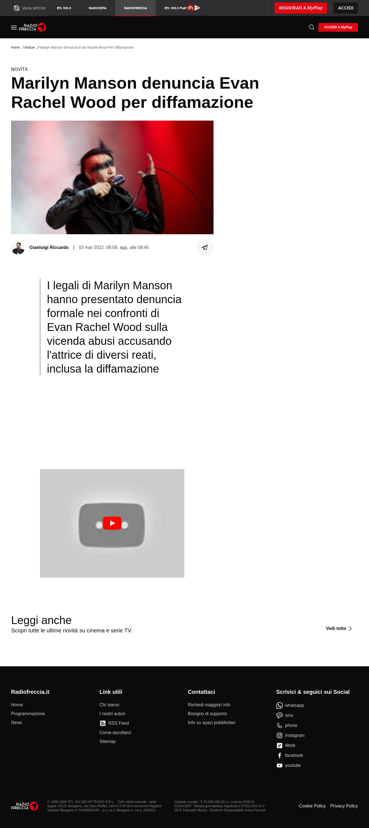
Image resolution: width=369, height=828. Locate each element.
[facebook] (289, 755)
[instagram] (290, 735)
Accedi (345, 8)
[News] (16, 722)
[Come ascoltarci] (115, 732)
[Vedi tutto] (340, 628)
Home (15, 47)
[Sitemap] (107, 741)
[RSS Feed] (114, 723)
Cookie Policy (312, 806)
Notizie (29, 47)
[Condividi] (204, 247)
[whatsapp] (290, 705)
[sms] (284, 715)
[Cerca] (311, 27)
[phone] (287, 725)
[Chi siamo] (109, 705)
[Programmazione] (28, 714)
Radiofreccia (135, 8)
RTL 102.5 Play (182, 7)
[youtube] (288, 765)
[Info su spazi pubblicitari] (211, 722)
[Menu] (14, 27)
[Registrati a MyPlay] (301, 8)
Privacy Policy (344, 806)
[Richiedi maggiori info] (209, 705)
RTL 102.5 (64, 8)
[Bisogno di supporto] (207, 714)
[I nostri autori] (112, 714)
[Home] (32, 27)
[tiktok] (285, 745)
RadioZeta (97, 8)
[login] (338, 27)
